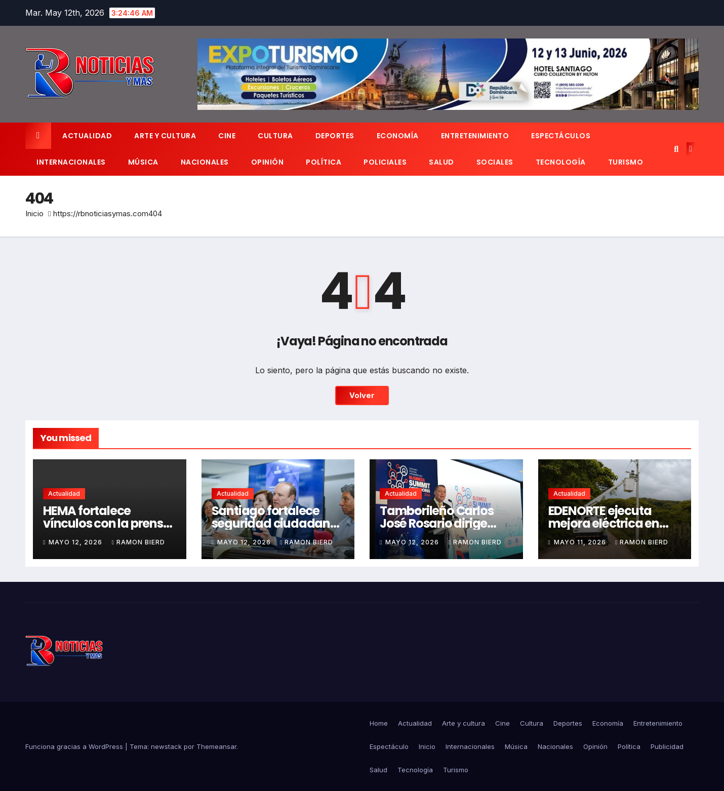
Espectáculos (560, 136)
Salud (441, 162)
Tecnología (561, 162)
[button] (676, 149)
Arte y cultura (165, 136)
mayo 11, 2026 (581, 542)
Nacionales (205, 162)
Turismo (625, 162)
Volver (362, 395)
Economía (398, 136)
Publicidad (667, 746)
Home (379, 723)
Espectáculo (389, 746)
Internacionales (71, 162)
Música (143, 162)
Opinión (267, 162)
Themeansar (216, 746)
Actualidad (87, 136)
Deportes (334, 136)
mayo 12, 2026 (76, 542)
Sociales (494, 162)
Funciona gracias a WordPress (75, 746)
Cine (226, 136)
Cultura (275, 136)
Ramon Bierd (138, 542)
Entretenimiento (475, 136)
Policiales (385, 162)
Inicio (34, 213)
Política (323, 162)
